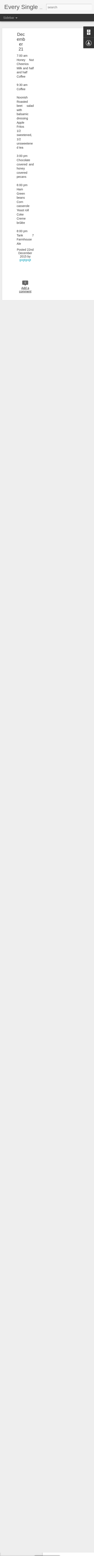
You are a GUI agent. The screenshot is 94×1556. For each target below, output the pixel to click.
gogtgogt (25, 231)
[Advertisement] (57, 73)
